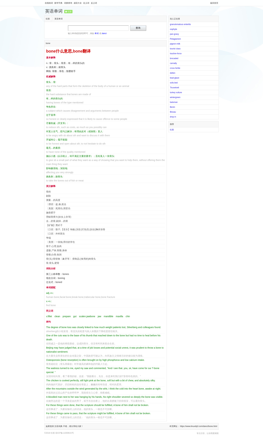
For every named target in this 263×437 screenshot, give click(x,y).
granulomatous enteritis (180, 24)
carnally (173, 63)
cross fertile (175, 68)
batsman (174, 102)
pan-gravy (174, 34)
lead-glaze (174, 78)
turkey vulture (176, 92)
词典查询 (68, 3)
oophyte (173, 29)
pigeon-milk (175, 44)
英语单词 (54, 11)
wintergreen (175, 97)
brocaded (174, 58)
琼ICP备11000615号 (64, 433)
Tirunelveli (174, 87)
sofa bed (174, 83)
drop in (173, 117)
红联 (70, 11)
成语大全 (78, 3)
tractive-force (175, 53)
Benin (172, 107)
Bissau (173, 112)
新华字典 (58, 3)
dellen (172, 73)
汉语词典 (58, 426)
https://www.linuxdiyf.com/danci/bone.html (198, 426)
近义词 (86, 3)
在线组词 (49, 3)
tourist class (175, 48)
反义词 (94, 3)
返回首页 (214, 3)
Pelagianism (175, 39)
